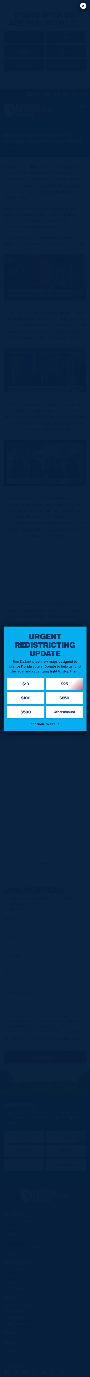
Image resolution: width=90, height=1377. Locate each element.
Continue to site (45, 724)
